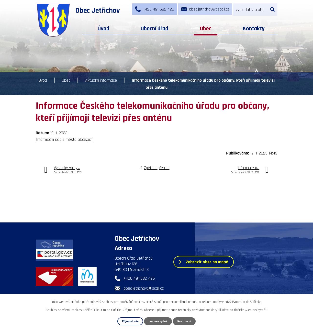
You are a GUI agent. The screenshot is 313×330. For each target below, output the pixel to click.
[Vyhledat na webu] (255, 9)
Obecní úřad (154, 28)
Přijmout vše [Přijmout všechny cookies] (130, 321)
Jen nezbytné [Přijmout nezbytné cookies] (158, 321)
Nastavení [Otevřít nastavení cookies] (184, 321)
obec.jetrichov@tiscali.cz (143, 288)
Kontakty (254, 28)
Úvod (103, 28)
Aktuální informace (101, 80)
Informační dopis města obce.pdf (64, 139)
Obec (205, 28)
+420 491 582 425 (139, 278)
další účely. (253, 302)
